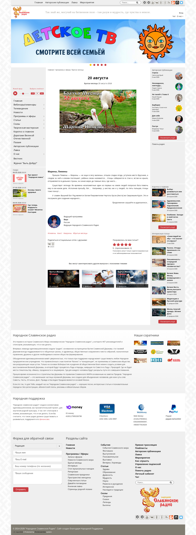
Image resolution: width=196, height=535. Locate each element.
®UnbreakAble (40, 530)
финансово (44, 419)
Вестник (18, 158)
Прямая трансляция (153, 445)
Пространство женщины (79, 478)
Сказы (17, 124)
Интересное (112, 487)
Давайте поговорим (77, 483)
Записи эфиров (75, 457)
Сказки (109, 499)
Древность (111, 475)
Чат (174, 16)
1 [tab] (91, 65)
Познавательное (114, 457)
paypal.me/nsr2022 (173, 419)
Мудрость (110, 478)
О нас (17, 154)
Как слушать (149, 461)
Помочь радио (158, 144)
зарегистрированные (140, 251)
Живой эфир (17, 89)
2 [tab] (94, 65)
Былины (110, 505)
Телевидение (21, 108)
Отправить (21, 489)
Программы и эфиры (25, 116)
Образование (112, 472)
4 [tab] (102, 65)
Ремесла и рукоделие (116, 484)
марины (68, 233)
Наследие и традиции (116, 490)
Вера (66, 220)
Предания (111, 496)
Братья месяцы (91, 83)
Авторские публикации (57, 2)
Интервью (72, 466)
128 (33, 93)
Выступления (112, 454)
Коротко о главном (24, 131)
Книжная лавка (75, 486)
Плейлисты (149, 448)
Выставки (110, 460)
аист (60, 233)
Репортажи (73, 472)
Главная (39, 2)
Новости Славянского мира (80, 460)
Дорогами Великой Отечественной (24, 137)
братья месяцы (80, 233)
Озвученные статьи (77, 481)
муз (42, 93)
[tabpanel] (98, 41)
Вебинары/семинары (25, 104)
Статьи (17, 120)
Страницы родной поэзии (80, 489)
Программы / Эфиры (77, 454)
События (109, 445)
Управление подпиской (155, 464)
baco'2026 (18, 530)
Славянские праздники (79, 475)
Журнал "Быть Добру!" (25, 163)
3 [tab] (98, 65)
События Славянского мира (119, 448)
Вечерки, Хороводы (115, 463)
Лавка (74, 2)
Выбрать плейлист (37, 89)
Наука (109, 481)
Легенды (110, 502)
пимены (52, 233)
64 (37, 93)
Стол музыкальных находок (81, 469)
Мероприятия (87, 2)
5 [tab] (105, 65)
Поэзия (17, 142)
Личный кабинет (152, 474)
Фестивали (111, 451)
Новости (18, 112)
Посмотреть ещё (167, 138)
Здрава (109, 469)
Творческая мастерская (26, 128)
